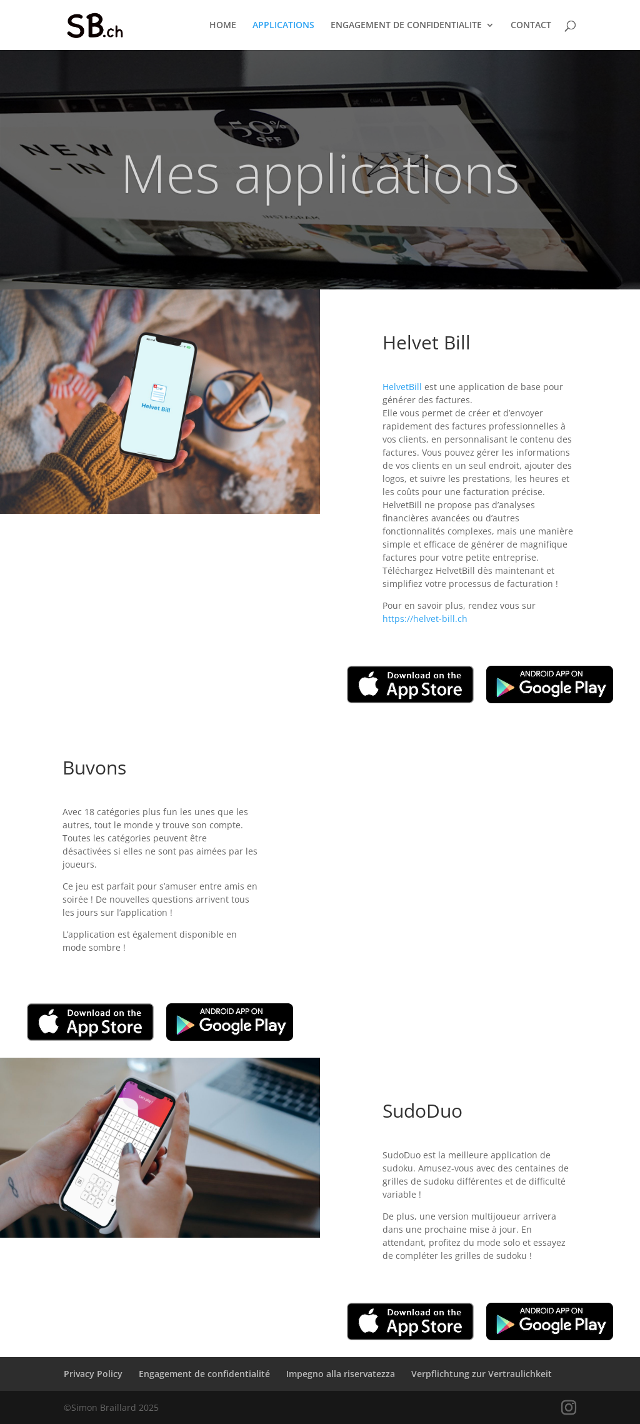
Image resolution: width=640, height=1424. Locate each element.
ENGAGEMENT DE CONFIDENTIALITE (406, 26)
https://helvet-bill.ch (425, 618)
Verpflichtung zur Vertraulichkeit (481, 1374)
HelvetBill (402, 387)
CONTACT (531, 26)
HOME (222, 26)
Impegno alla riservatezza (340, 1374)
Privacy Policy (93, 1374)
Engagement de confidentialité (204, 1374)
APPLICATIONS (283, 26)
